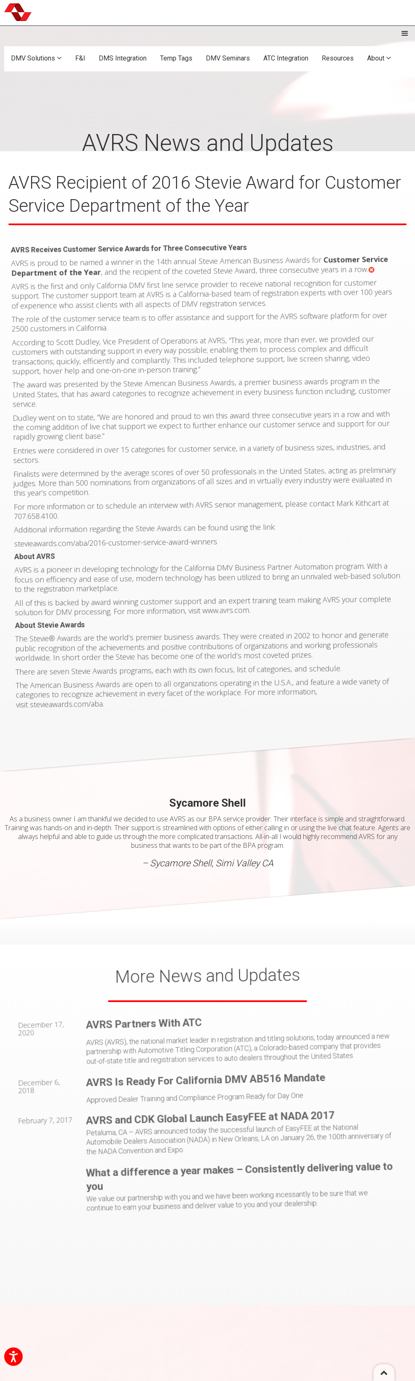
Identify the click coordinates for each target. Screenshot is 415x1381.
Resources (338, 58)
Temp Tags (176, 58)
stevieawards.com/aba (93, 683)
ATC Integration (285, 58)
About (379, 58)
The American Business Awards (94, 666)
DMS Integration (123, 58)
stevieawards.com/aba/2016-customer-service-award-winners (129, 539)
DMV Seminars (228, 58)
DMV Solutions (36, 58)
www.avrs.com (229, 593)
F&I (80, 58)
